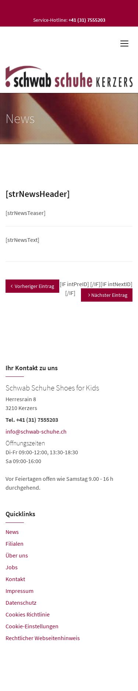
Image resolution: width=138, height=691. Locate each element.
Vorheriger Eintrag (32, 286)
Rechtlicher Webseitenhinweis (43, 638)
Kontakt (15, 579)
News (12, 531)
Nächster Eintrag (107, 295)
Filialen (15, 543)
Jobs (12, 567)
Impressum (19, 590)
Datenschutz (21, 602)
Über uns (17, 555)
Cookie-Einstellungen (32, 626)
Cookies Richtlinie (28, 614)
